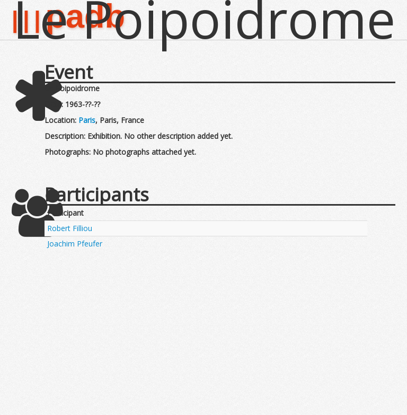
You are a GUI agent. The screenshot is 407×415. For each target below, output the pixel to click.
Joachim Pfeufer (74, 244)
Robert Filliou (69, 228)
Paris (86, 120)
